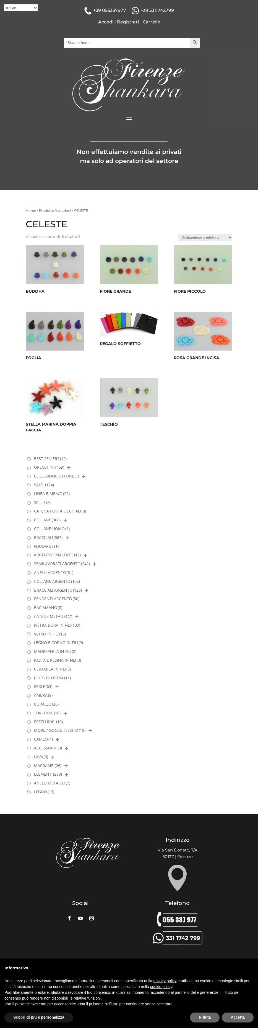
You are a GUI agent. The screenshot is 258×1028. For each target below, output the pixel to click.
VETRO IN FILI (50, 634)
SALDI (44, 484)
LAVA (41, 756)
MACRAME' (47, 765)
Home (31, 210)
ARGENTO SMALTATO (57, 554)
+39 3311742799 (157, 10)
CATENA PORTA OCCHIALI (60, 511)
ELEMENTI (48, 774)
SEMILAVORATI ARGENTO (62, 563)
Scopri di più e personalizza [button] (38, 1017)
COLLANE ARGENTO (57, 581)
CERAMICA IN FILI (52, 669)
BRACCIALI (48, 537)
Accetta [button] (238, 1017)
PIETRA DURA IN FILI (57, 625)
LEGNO (44, 791)
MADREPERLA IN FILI (55, 651)
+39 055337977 (109, 10)
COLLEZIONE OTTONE (56, 476)
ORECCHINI (49, 467)
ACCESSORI (48, 748)
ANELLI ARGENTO (53, 572)
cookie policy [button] (161, 986)
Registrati (128, 22)
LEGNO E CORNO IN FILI (58, 642)
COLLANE (47, 519)
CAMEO (43, 739)
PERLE (43, 686)
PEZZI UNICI (48, 721)
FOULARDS (46, 546)
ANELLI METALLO (52, 783)
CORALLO (46, 704)
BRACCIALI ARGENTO (58, 590)
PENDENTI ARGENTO (56, 598)
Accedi (105, 22)
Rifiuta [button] (205, 1017)
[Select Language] (21, 7)
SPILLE (42, 502)
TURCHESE (47, 712)
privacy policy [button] (165, 981)
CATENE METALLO (53, 616)
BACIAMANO (48, 607)
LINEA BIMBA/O (52, 493)
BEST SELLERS (50, 458)
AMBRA (43, 695)
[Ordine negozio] (205, 237)
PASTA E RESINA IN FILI (57, 660)
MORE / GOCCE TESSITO (59, 730)
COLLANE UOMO (52, 528)
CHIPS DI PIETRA (52, 677)
